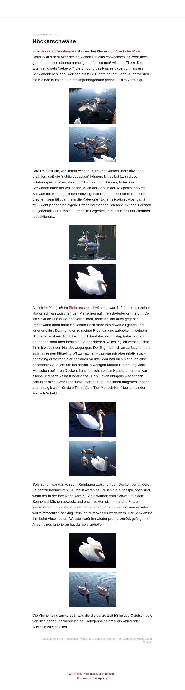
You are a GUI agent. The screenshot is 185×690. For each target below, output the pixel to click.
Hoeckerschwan (75, 638)
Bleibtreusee (79, 308)
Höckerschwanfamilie (57, 51)
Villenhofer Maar (127, 51)
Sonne (111, 638)
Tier (118, 638)
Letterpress (100, 678)
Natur (89, 638)
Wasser (148, 641)
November (40, 34)
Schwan (100, 638)
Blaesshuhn (48, 638)
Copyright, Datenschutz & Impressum (92, 673)
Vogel (148, 638)
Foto (60, 638)
